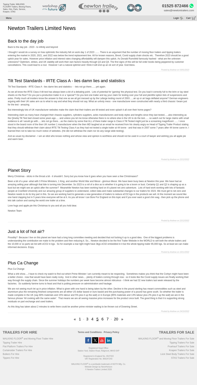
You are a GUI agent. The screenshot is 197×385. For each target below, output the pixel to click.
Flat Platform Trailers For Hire (18, 347)
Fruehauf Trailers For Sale (181, 347)
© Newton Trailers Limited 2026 (98, 370)
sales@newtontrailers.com (178, 10)
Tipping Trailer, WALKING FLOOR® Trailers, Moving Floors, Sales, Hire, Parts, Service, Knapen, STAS (17, 8)
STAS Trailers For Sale (182, 358)
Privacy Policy (111, 332)
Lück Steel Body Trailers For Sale (177, 354)
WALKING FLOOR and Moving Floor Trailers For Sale (166, 339)
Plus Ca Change (23, 263)
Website (91, 367)
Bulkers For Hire (11, 354)
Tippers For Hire (11, 358)
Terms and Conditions (90, 332)
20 (116, 320)
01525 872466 (174, 6)
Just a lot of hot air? (26, 232)
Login (176, 18)
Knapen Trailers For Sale (181, 351)
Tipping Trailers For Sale (181, 343)
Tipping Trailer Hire (12, 343)
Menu (9, 18)
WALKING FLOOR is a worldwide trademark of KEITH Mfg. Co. (98, 365)
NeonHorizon (106, 367)
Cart (188, 18)
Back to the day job (25, 41)
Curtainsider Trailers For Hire (17, 351)
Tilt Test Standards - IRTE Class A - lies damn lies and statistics (66, 81)
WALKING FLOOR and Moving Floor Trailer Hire (28, 339)
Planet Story (19, 170)
